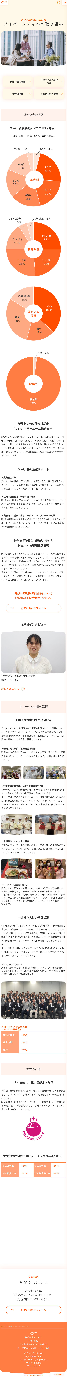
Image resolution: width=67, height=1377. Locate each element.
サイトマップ (33, 1366)
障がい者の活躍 (17, 82)
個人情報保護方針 (33, 1356)
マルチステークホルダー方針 (33, 1359)
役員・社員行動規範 (33, 1353)
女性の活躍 (17, 94)
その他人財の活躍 (49, 94)
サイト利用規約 (33, 1363)
